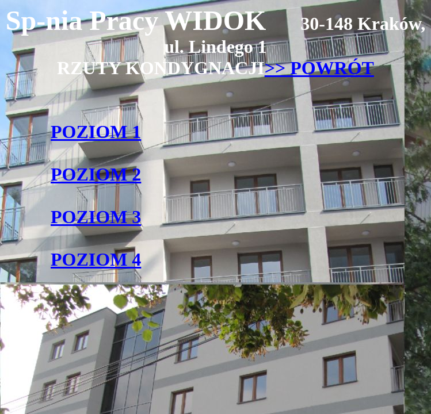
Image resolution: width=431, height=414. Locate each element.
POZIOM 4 (96, 259)
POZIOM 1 (96, 131)
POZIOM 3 (96, 216)
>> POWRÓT (319, 67)
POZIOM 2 (96, 174)
